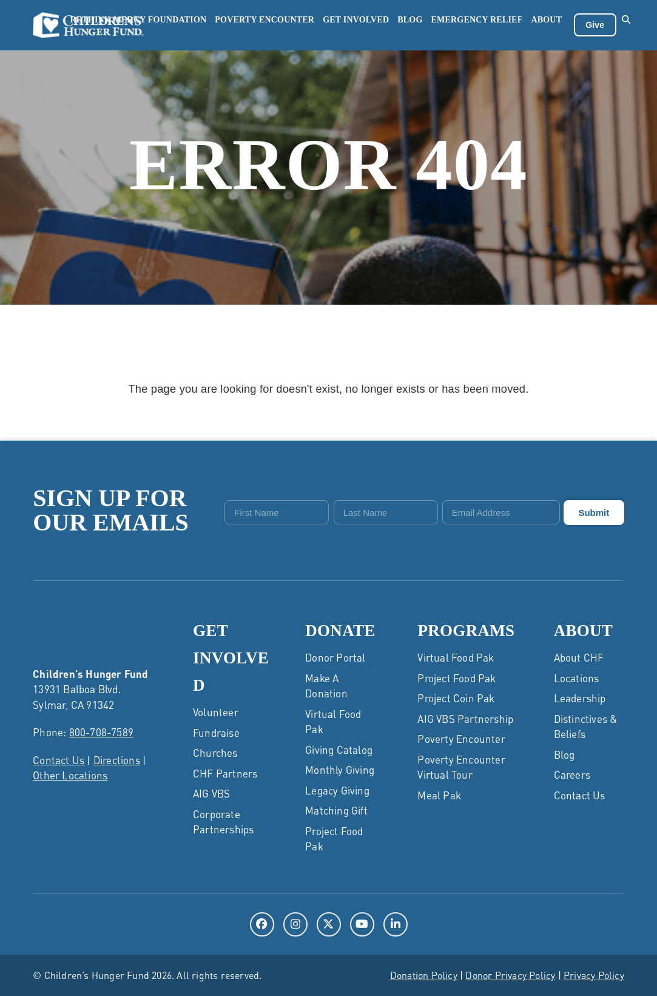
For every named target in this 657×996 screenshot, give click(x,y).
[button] (626, 25)
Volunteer (215, 712)
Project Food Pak (456, 677)
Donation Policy (423, 974)
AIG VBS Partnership (465, 718)
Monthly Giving (339, 769)
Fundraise (216, 732)
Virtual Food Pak (455, 656)
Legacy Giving (337, 789)
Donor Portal (335, 656)
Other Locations (70, 775)
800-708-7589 (101, 732)
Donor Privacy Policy (510, 974)
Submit (593, 512)
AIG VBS (211, 793)
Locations (576, 677)
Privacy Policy (594, 974)
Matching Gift (336, 809)
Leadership (580, 697)
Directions (116, 759)
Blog (564, 754)
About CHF (579, 656)
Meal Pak (439, 794)
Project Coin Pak (455, 697)
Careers (572, 774)
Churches (215, 752)
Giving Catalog (338, 749)
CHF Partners (225, 772)
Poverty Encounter (461, 738)
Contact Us (58, 759)
